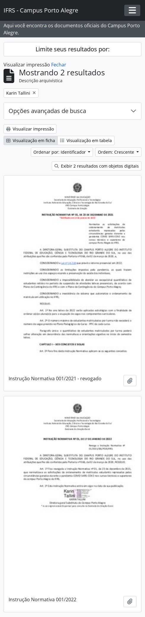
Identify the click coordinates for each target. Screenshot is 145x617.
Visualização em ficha (30, 140)
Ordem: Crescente (116, 152)
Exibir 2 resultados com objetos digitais (96, 166)
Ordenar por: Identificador (60, 152)
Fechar (58, 64)
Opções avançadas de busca (47, 111)
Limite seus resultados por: (72, 49)
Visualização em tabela (86, 140)
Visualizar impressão (30, 129)
